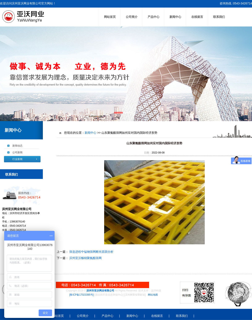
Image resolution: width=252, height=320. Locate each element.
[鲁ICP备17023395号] (81, 294)
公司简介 (132, 17)
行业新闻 (17, 159)
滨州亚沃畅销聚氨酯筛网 (85, 258)
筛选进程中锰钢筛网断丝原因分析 (90, 251)
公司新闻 (17, 152)
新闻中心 (175, 17)
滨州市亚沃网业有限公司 (100, 290)
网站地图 (153, 294)
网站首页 (110, 17)
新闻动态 (17, 145)
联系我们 (219, 17)
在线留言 (197, 17)
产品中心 (153, 17)
